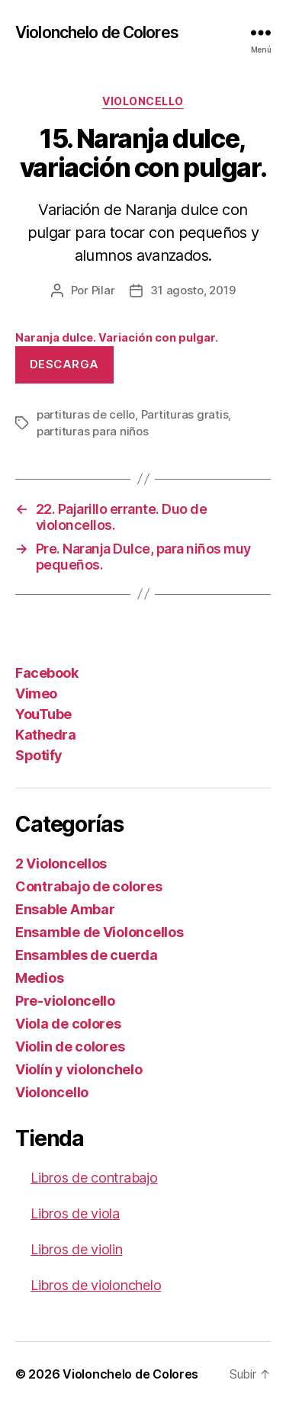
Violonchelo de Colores (96, 32)
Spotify (39, 755)
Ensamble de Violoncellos (99, 932)
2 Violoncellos (61, 863)
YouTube (43, 714)
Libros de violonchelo (96, 1285)
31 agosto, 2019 (192, 290)
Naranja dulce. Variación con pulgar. (116, 337)
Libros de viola (75, 1213)
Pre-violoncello (65, 1001)
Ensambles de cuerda (86, 955)
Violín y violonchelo (79, 1069)
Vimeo (36, 693)
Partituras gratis (185, 414)
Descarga (64, 364)
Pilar (103, 290)
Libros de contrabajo (94, 1178)
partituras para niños (93, 431)
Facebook (46, 673)
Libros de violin (77, 1249)
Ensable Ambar (65, 909)
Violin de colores (69, 1046)
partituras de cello (86, 414)
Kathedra (45, 735)
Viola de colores (68, 1024)
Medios (39, 978)
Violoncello (143, 101)
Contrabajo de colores (88, 886)
